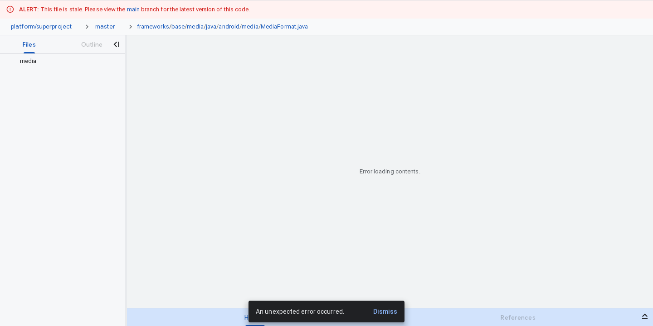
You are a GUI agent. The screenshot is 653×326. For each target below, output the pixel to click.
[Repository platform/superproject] (41, 26)
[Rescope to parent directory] (11, 61)
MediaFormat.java (284, 26)
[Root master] (105, 26)
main (133, 9)
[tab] (29, 44)
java (211, 26)
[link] (225, 26)
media (195, 26)
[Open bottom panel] (645, 316)
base (178, 26)
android (229, 26)
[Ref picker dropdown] (120, 26)
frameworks (153, 26)
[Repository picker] (77, 26)
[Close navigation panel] (116, 44)
